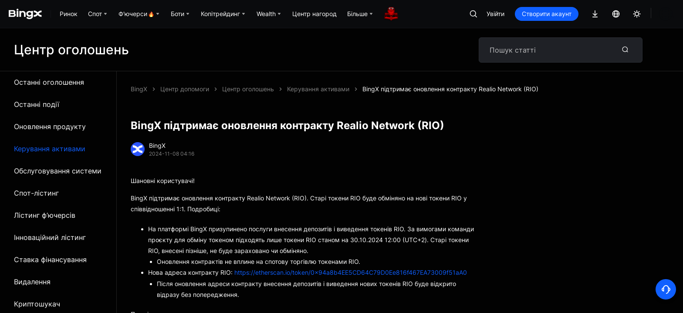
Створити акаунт (546, 13)
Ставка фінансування (50, 259)
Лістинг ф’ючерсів (44, 215)
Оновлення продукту (50, 126)
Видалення (32, 281)
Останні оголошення (49, 82)
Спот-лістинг (36, 193)
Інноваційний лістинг (50, 237)
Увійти (495, 13)
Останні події (36, 104)
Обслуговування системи (57, 170)
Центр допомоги (184, 89)
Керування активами (49, 148)
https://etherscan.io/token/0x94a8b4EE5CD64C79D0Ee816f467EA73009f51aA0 (350, 272)
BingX (139, 89)
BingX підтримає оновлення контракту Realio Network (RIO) (450, 89)
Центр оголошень (248, 89)
